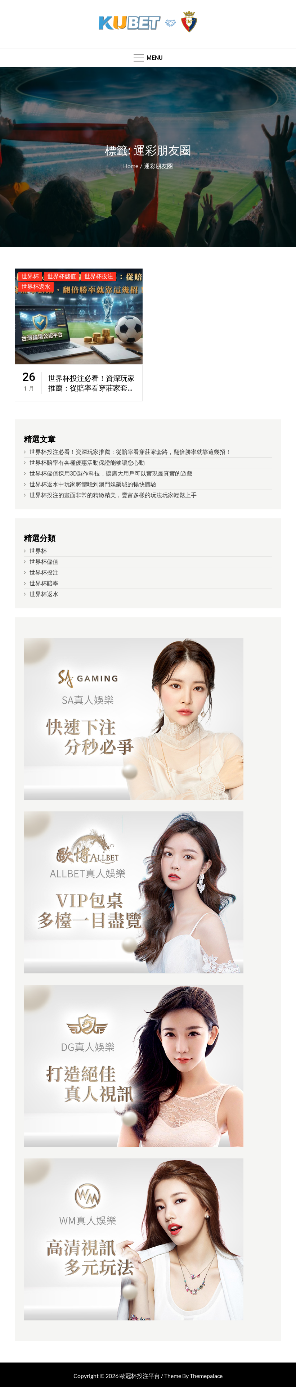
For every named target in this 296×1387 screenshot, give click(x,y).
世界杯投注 (98, 276)
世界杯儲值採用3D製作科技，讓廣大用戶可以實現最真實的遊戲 (111, 473)
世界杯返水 (36, 286)
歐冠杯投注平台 (140, 1375)
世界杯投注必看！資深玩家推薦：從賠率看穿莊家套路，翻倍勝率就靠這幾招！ (91, 384)
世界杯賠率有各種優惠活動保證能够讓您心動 (87, 462)
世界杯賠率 (44, 583)
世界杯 (30, 276)
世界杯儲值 (61, 276)
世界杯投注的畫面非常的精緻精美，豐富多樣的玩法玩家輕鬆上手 (113, 495)
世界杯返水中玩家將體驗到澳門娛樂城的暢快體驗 (93, 484)
